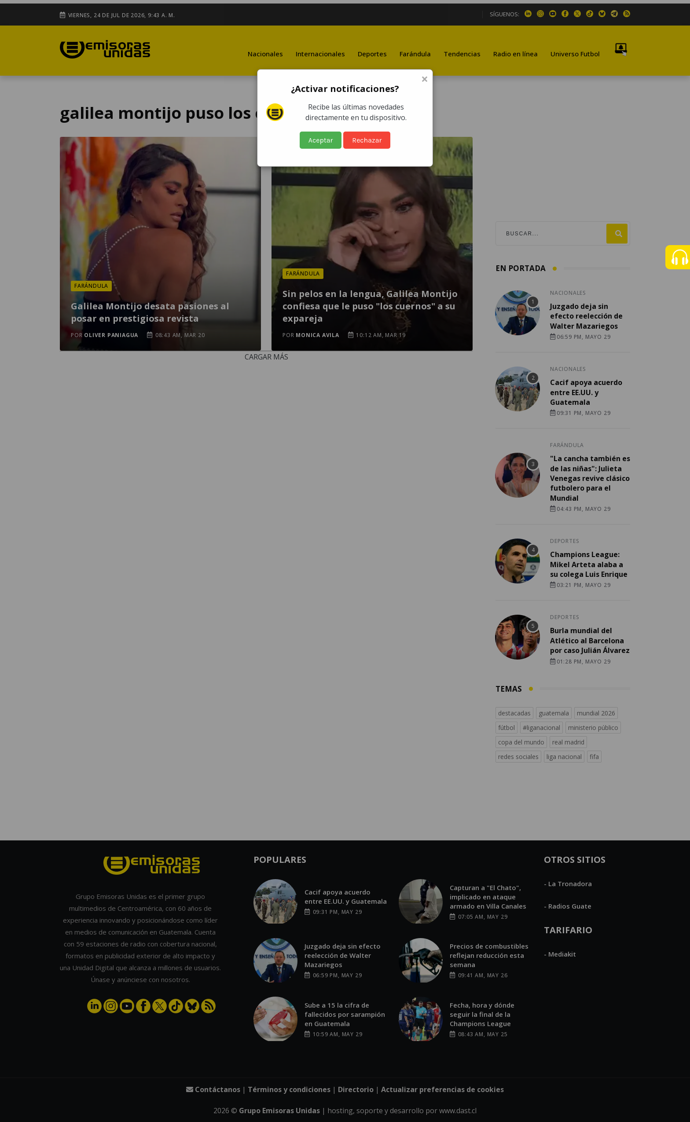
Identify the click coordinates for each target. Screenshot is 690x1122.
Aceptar (320, 140)
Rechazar (367, 140)
